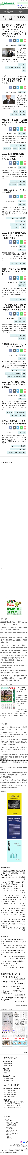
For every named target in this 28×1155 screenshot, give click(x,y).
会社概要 (8, 12)
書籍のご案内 (21, 11)
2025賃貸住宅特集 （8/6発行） (12, 1105)
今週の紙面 (21, 9)
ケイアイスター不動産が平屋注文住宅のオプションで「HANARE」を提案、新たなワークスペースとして (14, 749)
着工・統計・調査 (19, 321)
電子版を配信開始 (11, 1125)
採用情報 (9, 1138)
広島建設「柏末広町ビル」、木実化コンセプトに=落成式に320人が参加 (13, 623)
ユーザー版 (16, 877)
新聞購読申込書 (8, 1063)
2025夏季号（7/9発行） (10, 1096)
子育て (15, 148)
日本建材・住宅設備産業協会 (16, 376)
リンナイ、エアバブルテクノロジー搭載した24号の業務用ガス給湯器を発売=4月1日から (13, 646)
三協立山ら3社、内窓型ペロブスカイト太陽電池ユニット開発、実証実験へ (13, 628)
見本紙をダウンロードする (12, 1030)
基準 (24, 373)
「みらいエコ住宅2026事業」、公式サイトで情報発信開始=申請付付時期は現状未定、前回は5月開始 (14, 756)
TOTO (15, 111)
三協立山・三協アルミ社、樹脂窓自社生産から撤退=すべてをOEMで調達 (13, 786)
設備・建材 (22, 45)
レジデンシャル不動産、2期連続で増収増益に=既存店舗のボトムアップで (13, 671)
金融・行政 (22, 133)
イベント (22, 246)
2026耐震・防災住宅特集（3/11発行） (14, 1102)
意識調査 (22, 148)
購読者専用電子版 (22, 5)
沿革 (8, 1136)
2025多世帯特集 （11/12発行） (12, 1104)
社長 (24, 67)
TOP (25, 1052)
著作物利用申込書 (8, 1080)
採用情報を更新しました (10, 977)
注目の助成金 (20, 947)
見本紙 (5, 1072)
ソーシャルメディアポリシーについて (19, 1145)
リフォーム (15, 227)
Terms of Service (21, 1149)
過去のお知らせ (21, 1005)
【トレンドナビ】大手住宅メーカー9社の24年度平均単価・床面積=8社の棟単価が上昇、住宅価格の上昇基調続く (13, 742)
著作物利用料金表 (8, 1078)
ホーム (8, 9)
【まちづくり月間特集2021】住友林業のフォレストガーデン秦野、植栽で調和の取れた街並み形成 (13, 910)
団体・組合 (22, 167)
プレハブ (9, 412)
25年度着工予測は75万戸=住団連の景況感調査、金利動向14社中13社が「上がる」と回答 (13, 651)
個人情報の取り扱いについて (21, 1144)
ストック (22, 111)
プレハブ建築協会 (19, 412)
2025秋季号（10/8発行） (10, 1094)
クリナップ (22, 64)
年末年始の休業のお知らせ (10, 986)
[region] (14, 516)
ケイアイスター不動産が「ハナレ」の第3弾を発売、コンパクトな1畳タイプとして (13, 728)
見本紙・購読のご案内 (8, 11)
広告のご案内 (9, 1128)
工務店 (23, 227)
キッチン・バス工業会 (18, 370)
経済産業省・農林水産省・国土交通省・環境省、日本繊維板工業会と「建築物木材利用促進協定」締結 (13, 640)
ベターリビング (20, 221)
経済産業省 (22, 184)
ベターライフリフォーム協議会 (15, 218)
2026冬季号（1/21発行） (10, 1092)
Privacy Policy (11, 1149)
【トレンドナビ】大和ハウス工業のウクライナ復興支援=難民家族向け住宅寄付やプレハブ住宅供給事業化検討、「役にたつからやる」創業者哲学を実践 (13, 658)
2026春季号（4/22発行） (10, 1090)
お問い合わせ (21, 12)
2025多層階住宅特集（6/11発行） (13, 1107)
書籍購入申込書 (8, 1065)
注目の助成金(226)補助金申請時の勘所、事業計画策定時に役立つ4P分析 (13, 952)
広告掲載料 (7, 1071)
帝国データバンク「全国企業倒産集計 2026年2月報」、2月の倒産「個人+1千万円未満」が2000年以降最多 (13, 774)
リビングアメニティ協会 (12, 67)
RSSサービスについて (12, 1133)
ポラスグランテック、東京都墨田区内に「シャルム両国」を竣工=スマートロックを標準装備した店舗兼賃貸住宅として (13, 678)
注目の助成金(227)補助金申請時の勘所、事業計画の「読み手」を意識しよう (13, 942)
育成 (24, 71)
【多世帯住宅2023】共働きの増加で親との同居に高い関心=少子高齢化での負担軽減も (13, 873)
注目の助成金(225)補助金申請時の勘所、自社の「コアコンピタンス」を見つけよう (13, 963)
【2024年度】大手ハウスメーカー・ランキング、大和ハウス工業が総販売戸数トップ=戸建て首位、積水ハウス (14, 734)
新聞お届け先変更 (11, 1124)
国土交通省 (7, 148)
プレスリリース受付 (11, 1130)
